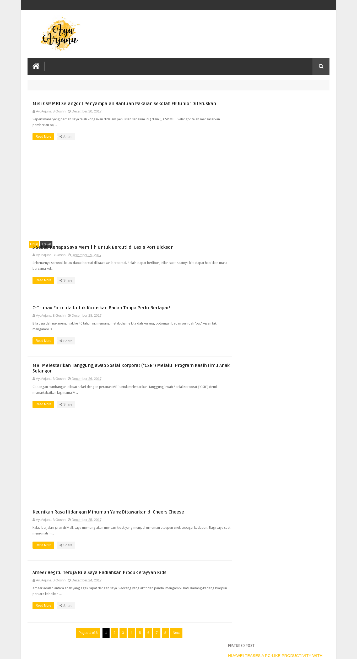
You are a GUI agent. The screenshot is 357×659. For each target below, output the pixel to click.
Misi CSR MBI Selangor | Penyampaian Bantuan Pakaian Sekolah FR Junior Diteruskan (168, 103)
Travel (46, 250)
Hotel (34, 250)
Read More (139, 148)
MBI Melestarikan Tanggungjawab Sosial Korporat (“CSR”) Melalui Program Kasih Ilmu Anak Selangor (175, 376)
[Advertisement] (127, 202)
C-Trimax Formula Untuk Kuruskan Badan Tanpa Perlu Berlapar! (172, 312)
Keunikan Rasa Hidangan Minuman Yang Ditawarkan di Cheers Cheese (171, 524)
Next (173, 649)
